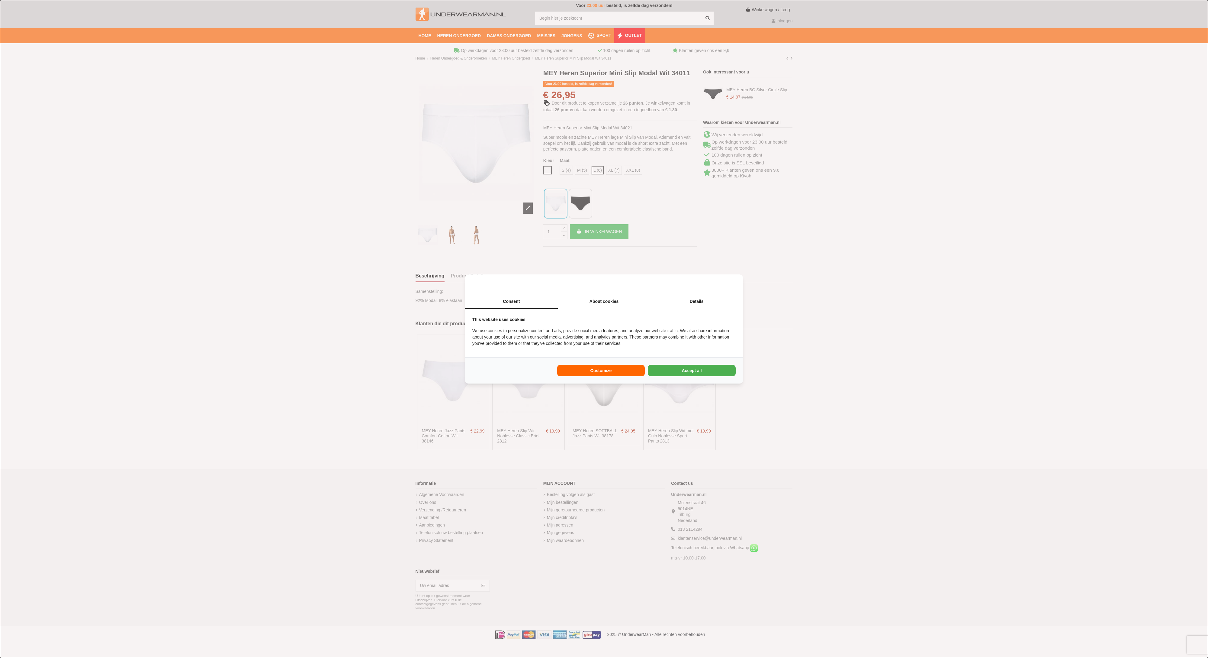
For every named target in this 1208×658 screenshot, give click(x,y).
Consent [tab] (511, 301)
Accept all (692, 370)
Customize (601, 370)
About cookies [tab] (604, 301)
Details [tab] (697, 301)
